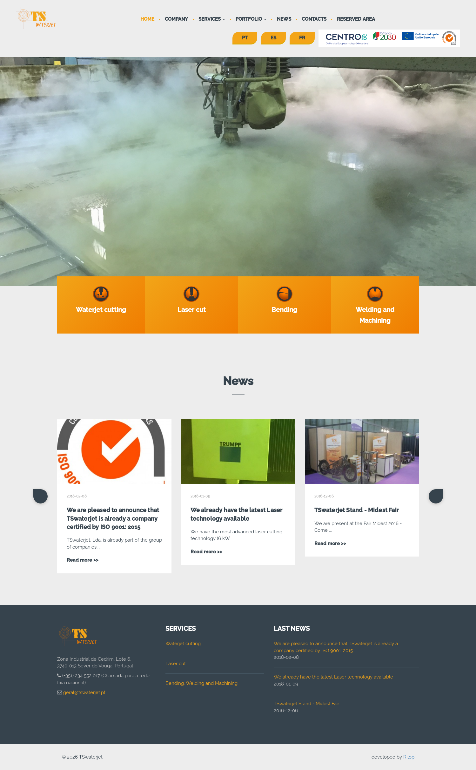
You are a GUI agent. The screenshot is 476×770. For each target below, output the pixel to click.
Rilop (408, 757)
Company (176, 19)
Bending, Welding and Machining (201, 683)
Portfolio (251, 19)
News (284, 19)
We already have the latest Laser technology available (333, 677)
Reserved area (356, 19)
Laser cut (175, 663)
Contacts (314, 19)
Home (147, 19)
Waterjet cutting (183, 643)
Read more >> (82, 560)
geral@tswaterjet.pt (84, 692)
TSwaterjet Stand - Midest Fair (356, 510)
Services (211, 19)
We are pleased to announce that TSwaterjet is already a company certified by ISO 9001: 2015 (113, 518)
